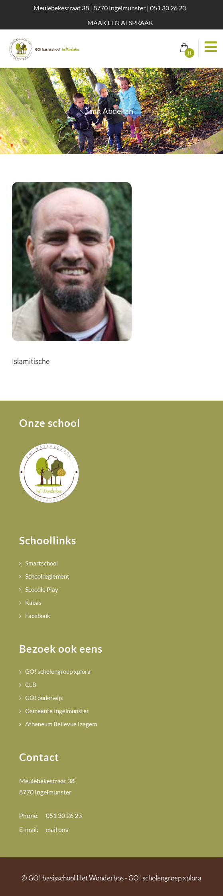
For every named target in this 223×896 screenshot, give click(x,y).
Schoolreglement (47, 576)
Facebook (37, 615)
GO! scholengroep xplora (58, 671)
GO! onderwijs (44, 697)
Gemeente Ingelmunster (57, 710)
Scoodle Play (41, 589)
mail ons (56, 829)
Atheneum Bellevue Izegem (61, 724)
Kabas (33, 602)
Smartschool (41, 563)
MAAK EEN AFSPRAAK (120, 22)
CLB (30, 684)
